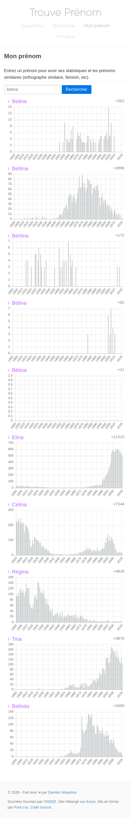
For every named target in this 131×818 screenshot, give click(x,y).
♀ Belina (16, 303)
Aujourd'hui (32, 25)
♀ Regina (17, 572)
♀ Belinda (18, 706)
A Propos (65, 36)
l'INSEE (50, 802)
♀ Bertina (17, 236)
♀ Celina (17, 504)
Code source (40, 807)
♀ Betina (17, 101)
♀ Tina (14, 639)
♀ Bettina (17, 168)
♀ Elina (15, 437)
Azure (91, 802)
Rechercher (76, 89)
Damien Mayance (62, 792)
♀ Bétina (17, 370)
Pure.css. (21, 807)
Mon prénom (97, 25)
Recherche (64, 25)
